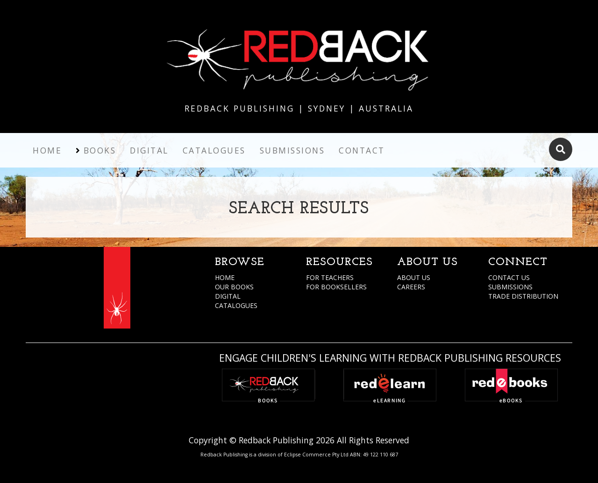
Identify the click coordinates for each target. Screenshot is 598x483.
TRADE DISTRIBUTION (523, 296)
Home (47, 150)
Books (100, 150)
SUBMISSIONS (510, 286)
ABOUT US (413, 277)
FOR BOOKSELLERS (336, 286)
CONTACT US (509, 277)
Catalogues (214, 150)
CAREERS (411, 286)
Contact (362, 150)
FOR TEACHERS (330, 277)
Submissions (292, 150)
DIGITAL (228, 296)
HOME (225, 277)
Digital (149, 150)
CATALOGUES (236, 305)
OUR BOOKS (234, 286)
